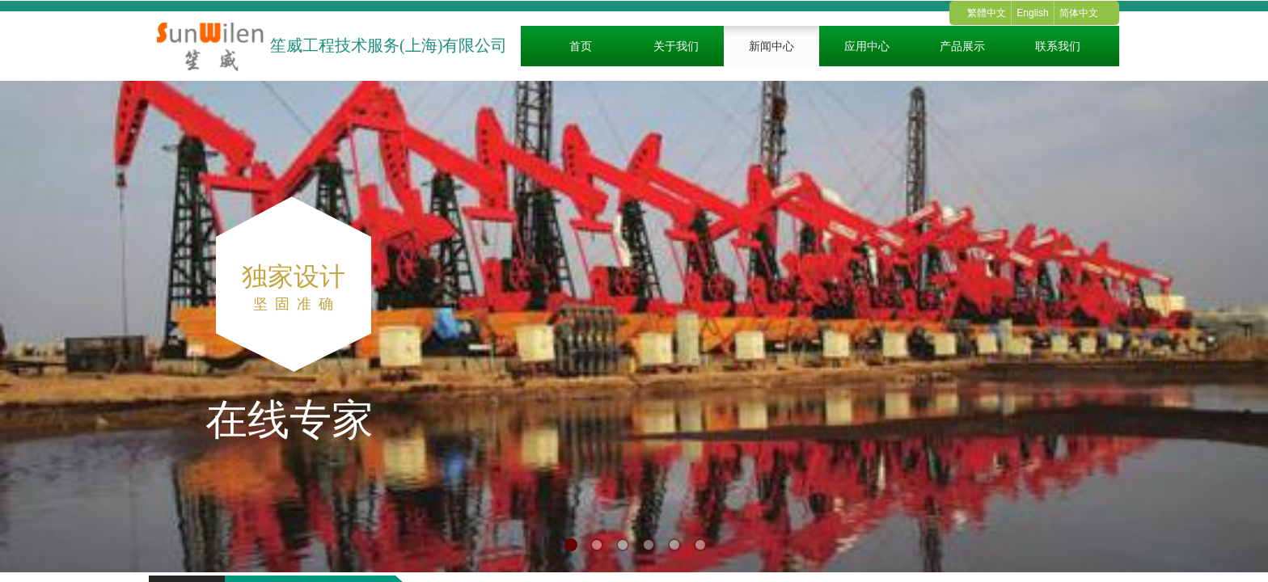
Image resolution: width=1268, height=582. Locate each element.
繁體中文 (986, 13)
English (1032, 13)
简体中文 (1078, 13)
